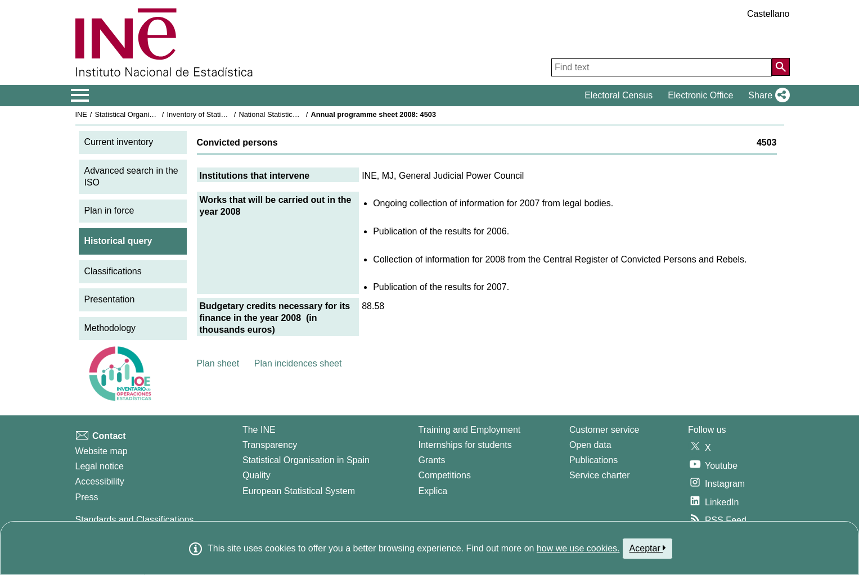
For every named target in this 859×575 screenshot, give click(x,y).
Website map (101, 451)
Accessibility (99, 481)
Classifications (113, 271)
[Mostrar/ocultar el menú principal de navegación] (80, 95)
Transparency (269, 445)
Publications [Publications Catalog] (593, 460)
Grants (432, 460)
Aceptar (647, 548)
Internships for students (465, 445)
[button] (766, 95)
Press (86, 497)
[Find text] (661, 67)
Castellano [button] (768, 14)
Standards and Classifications (134, 519)
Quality (256, 475)
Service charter (599, 475)
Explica (433, 491)
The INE (259, 429)
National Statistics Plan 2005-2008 (294, 114)
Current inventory (119, 142)
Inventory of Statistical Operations (220, 114)
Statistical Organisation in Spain (145, 114)
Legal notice (99, 466)
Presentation (109, 299)
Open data (590, 445)
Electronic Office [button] (700, 95)
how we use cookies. (578, 548)
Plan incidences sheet (298, 363)
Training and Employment (470, 429)
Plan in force (109, 210)
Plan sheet (218, 363)
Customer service (604, 429)
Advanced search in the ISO (131, 176)
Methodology (110, 328)
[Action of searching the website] (781, 67)
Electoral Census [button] (618, 95)
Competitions (445, 475)
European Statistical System (298, 491)
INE (81, 114)
